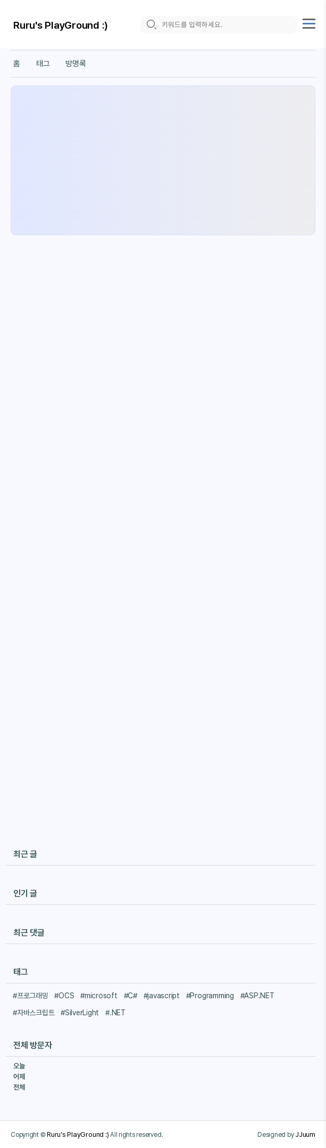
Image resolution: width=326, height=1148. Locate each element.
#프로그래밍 (30, 995)
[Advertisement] (163, 160)
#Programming (210, 995)
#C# (130, 995)
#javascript (162, 995)
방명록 (75, 63)
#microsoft (99, 995)
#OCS (64, 995)
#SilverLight (80, 1012)
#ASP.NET (257, 995)
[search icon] (151, 25)
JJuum (305, 1134)
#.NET (115, 1012)
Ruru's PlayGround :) (60, 25)
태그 (43, 63)
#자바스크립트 (33, 1012)
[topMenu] (309, 22)
